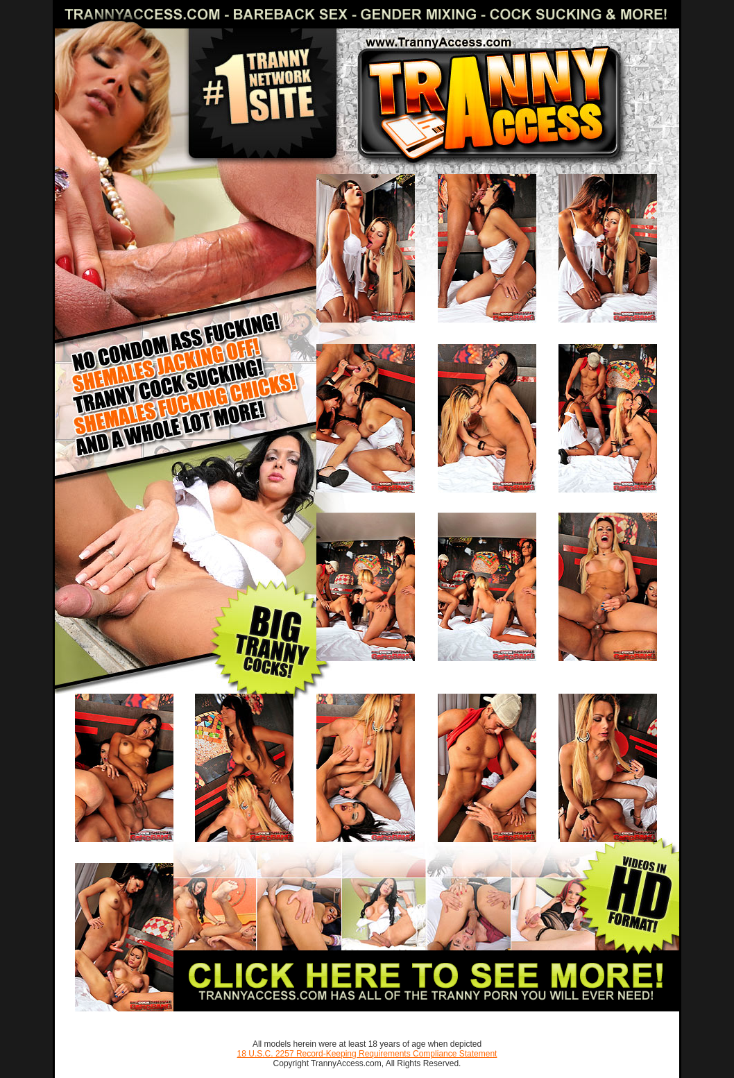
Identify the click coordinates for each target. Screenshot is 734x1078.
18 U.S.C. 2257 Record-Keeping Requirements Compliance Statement (367, 1054)
